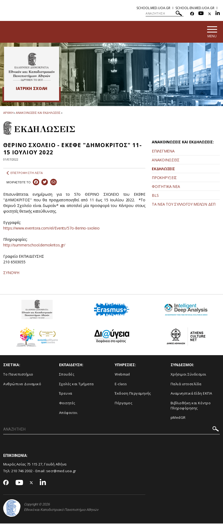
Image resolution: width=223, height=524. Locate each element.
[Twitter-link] (209, 14)
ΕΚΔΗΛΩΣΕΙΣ (163, 169)
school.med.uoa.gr (153, 8)
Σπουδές (66, 375)
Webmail (122, 375)
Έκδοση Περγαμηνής (133, 394)
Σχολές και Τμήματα (76, 384)
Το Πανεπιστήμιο (18, 375)
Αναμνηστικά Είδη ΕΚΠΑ (191, 394)
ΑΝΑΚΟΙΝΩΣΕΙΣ (165, 160)
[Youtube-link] (201, 14)
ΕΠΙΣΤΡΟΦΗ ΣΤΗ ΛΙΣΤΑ (24, 173)
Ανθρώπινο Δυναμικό (22, 384)
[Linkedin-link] (217, 14)
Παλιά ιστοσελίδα (186, 384)
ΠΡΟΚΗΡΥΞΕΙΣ (164, 178)
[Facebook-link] (192, 14)
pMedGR (178, 418)
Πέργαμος (123, 403)
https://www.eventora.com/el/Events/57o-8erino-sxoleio (51, 228)
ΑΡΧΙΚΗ (8, 113)
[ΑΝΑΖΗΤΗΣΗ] (165, 13)
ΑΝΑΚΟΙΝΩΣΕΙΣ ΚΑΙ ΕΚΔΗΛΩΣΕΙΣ (38, 113)
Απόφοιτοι (68, 413)
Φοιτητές (67, 403)
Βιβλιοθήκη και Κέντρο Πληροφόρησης (191, 406)
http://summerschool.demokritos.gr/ (34, 245)
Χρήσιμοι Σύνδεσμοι (188, 375)
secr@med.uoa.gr (61, 471)
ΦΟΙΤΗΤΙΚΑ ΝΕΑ (166, 187)
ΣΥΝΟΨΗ (11, 273)
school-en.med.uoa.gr (194, 8)
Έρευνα (65, 394)
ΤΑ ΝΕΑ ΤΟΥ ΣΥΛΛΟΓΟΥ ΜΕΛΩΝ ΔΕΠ (183, 204)
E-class (121, 384)
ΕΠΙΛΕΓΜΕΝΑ (163, 151)
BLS (155, 195)
